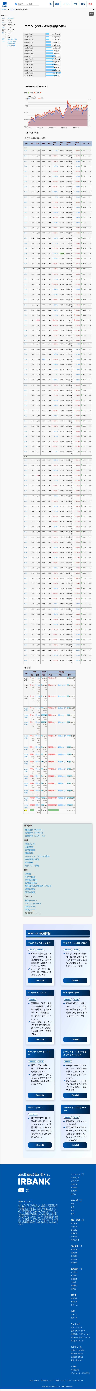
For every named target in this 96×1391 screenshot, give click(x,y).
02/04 (25, 344)
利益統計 (74, 1275)
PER (75, 4)
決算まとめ (30, 844)
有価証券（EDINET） (35, 830)
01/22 (25, 390)
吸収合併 (74, 1263)
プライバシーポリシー (75, 1380)
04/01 (25, 156)
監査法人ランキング (78, 1331)
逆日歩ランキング (77, 1341)
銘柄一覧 (74, 1318)
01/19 (25, 405)
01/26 (25, 380)
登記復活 (74, 1259)
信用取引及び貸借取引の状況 (38, 886)
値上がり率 (75, 1178)
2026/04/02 (11, 18)
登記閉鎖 (74, 1256)
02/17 (25, 305)
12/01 (25, 568)
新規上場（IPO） (77, 1360)
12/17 (25, 506)
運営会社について (47, 1380)
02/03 (25, 349)
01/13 (25, 426)
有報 (9, 39)
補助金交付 (75, 1240)
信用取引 (74, 1184)
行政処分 (74, 1227)
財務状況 (29, 853)
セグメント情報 (32, 865)
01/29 (25, 364)
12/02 (25, 563)
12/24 (25, 480)
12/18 (25, 501)
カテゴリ (74, 1314)
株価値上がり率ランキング (80, 1334)
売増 (72, 1204)
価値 (13, 43)
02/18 (25, 300)
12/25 (25, 475)
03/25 (25, 181)
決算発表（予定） (77, 1357)
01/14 (25, 421)
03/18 (25, 202)
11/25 (25, 588)
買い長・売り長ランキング (80, 1337)
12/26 (25, 470)
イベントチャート (33, 903)
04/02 (25, 151)
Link (3, 41)
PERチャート (31, 907)
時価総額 (74, 1285)
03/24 (25, 187)
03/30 (25, 166)
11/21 (25, 593)
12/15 (25, 516)
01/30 (25, 359)
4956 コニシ (5, 15)
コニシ (12, 9)
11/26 (25, 583)
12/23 (25, 485)
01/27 (25, 375)
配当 (3, 33)
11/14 (25, 619)
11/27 (25, 578)
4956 (3, 18)
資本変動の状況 (32, 859)
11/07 (25, 645)
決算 (11, 41)
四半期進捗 (30, 850)
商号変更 (74, 1249)
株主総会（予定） (77, 1353)
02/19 (25, 294)
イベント (66, 4)
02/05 (25, 341)
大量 (12, 39)
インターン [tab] (33, 1114)
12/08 (25, 542)
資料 (3, 39)
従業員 (73, 1289)
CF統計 (73, 1282)
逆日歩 (73, 1194)
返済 (72, 1207)
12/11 (25, 527)
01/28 (25, 369)
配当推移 (29, 862)
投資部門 (74, 1191)
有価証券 (74, 1302)
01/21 (25, 395)
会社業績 (29, 847)
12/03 (25, 557)
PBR (83, 4)
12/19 (25, 496)
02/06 (25, 336)
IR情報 (28, 874)
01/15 (25, 416)
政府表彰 (74, 1233)
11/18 (25, 609)
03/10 (25, 233)
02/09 (25, 330)
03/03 (25, 258)
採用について (60, 1380)
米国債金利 (75, 1370)
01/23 (25, 385)
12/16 (25, 511)
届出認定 (74, 1230)
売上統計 (74, 1272)
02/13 (25, 315)
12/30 (25, 460)
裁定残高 (74, 1187)
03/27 (25, 171)
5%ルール (74, 1305)
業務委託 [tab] (40, 949)
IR (51, 4)
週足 (32, 93)
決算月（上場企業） (78, 1350)
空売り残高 (30, 877)
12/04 (25, 552)
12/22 (25, 491)
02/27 (25, 269)
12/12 (25, 521)
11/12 (25, 629)
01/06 (25, 446)
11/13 (25, 624)
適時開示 (74, 1298)
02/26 (25, 274)
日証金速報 (30, 892)
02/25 (25, 279)
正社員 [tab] (31, 949)
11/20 (25, 599)
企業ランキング (76, 1327)
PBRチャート (31, 910)
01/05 (25, 452)
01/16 (25, 411)
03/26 (25, 176)
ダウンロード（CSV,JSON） (81, 1373)
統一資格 (74, 1223)
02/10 (25, 325)
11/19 (25, 604)
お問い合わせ (34, 1380)
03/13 (25, 217)
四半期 (10, 43)
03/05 (25, 248)
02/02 (25, 354)
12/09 (25, 537)
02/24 (25, 284)
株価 (57, 4)
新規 (72, 1210)
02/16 (25, 310)
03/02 (25, 264)
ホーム (4, 9)
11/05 (25, 655)
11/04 (25, 660)
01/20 (25, 400)
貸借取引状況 (31, 883)
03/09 (25, 238)
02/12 (25, 320)
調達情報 (74, 1236)
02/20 (25, 289)
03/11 (25, 228)
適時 (15, 39)
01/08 (25, 436)
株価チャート (31, 900)
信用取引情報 (31, 880)
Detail (40, 980)
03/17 (25, 207)
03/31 (25, 161)
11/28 (25, 573)
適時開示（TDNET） (34, 833)
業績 (14, 41)
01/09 (25, 431)
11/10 (25, 640)
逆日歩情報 (30, 889)
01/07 (25, 441)
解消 (72, 1214)
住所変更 (74, 1253)
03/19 (25, 197)
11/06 (25, 650)
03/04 (25, 253)
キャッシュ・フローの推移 (37, 856)
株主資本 (74, 1279)
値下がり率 (75, 1181)
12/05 (25, 547)
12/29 (25, 465)
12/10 (25, 532)
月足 (38, 93)
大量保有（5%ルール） (35, 836)
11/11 (25, 634)
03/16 (25, 212)
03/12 (25, 223)
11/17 (25, 614)
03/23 (25, 192)
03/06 (25, 243)
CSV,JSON (11, 45)
